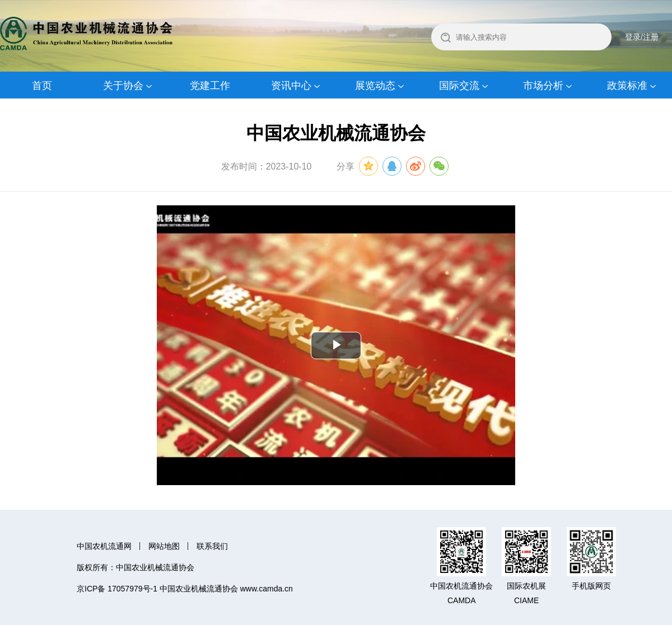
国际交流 (459, 85)
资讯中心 (291, 85)
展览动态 (375, 85)
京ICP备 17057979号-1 (117, 588)
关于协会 (123, 85)
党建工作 (210, 85)
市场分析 (543, 85)
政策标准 (627, 85)
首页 (42, 85)
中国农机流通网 (104, 546)
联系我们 (212, 546)
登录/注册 (642, 36)
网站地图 (164, 546)
